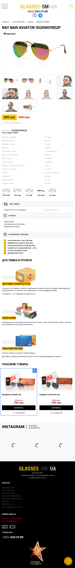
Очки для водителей (11, 496)
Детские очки (8, 504)
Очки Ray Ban (8, 490)
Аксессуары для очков (12, 507)
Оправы (5, 501)
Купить (18, 408)
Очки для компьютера (11, 498)
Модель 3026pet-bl (11, 395)
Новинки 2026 (8, 487)
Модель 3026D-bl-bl (49, 395)
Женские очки (8, 493)
